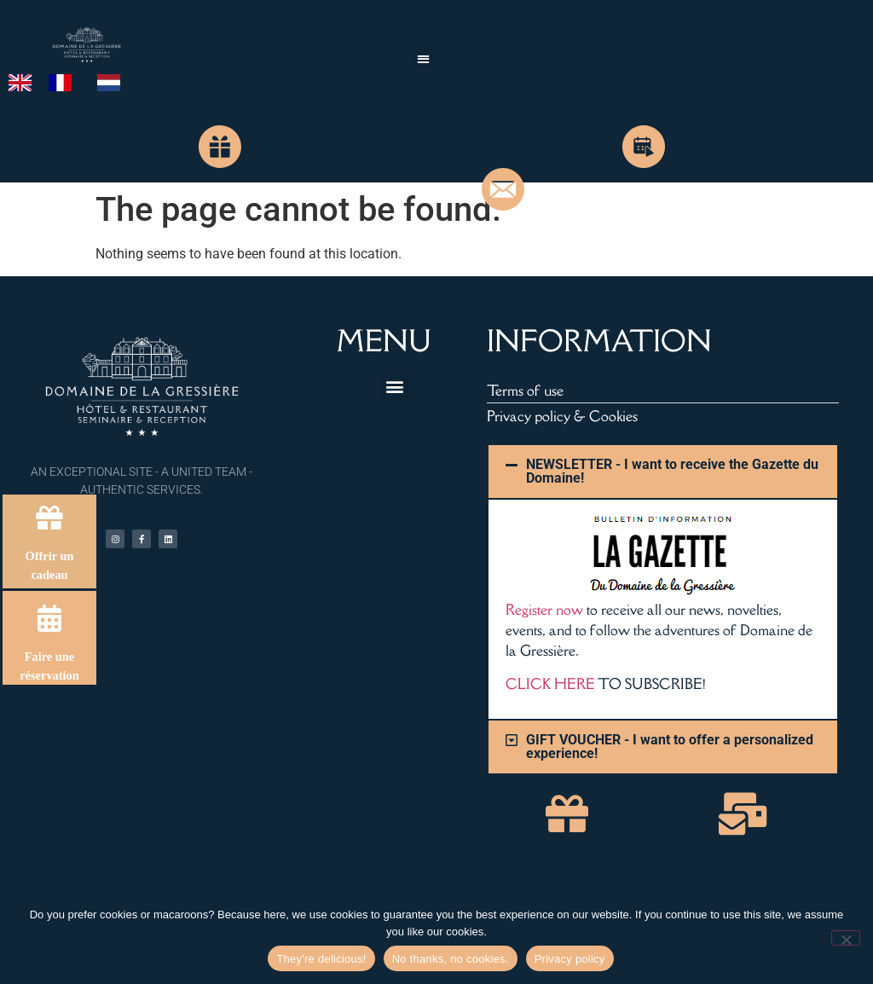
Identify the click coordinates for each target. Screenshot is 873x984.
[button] (423, 58)
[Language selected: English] (73, 82)
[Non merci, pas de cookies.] (845, 938)
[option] (64, 82)
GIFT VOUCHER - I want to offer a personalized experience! (669, 746)
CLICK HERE (550, 683)
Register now (544, 609)
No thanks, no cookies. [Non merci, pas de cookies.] (450, 958)
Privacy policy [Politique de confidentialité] (570, 958)
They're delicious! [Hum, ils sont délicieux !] (321, 958)
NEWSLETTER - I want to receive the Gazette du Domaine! (672, 471)
